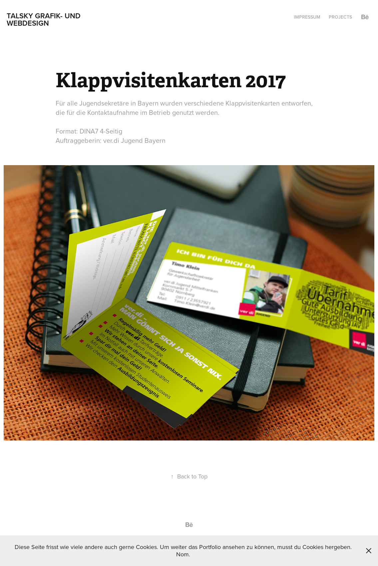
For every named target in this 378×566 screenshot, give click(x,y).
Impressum (307, 17)
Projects (340, 17)
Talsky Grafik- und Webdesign (45, 19)
